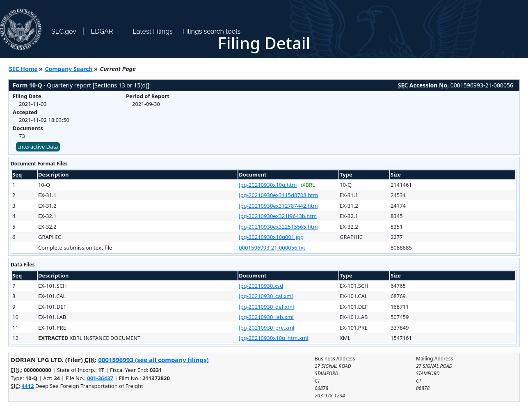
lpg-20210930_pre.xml (266, 327)
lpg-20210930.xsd (261, 285)
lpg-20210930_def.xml (266, 306)
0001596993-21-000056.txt (272, 247)
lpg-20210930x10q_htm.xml (273, 338)
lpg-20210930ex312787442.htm (278, 205)
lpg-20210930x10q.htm (268, 184)
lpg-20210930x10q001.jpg (271, 237)
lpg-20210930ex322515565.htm (278, 226)
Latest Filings (152, 31)
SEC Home (23, 69)
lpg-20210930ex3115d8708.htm (278, 195)
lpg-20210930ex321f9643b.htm (278, 216)
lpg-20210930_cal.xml (266, 296)
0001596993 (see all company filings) (153, 360)
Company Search (69, 69)
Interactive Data (38, 146)
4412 (28, 386)
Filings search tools (212, 31)
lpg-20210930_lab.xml (266, 317)
